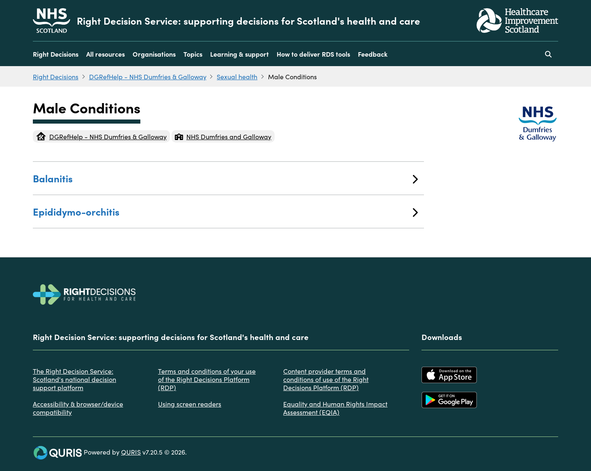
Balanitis (225, 178)
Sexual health (237, 76)
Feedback (372, 54)
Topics (192, 54)
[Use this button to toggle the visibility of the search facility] (548, 53)
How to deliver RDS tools (313, 54)
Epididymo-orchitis (225, 211)
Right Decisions (55, 54)
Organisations (154, 54)
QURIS (131, 451)
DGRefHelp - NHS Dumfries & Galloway (147, 76)
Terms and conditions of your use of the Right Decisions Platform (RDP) (207, 379)
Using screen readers (189, 404)
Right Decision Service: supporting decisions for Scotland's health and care (248, 20)
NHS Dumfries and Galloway (223, 136)
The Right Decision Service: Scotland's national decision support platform (74, 379)
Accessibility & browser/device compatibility (78, 408)
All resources (105, 54)
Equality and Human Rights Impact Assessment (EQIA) (335, 408)
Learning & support (239, 54)
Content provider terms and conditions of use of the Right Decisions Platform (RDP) (326, 379)
